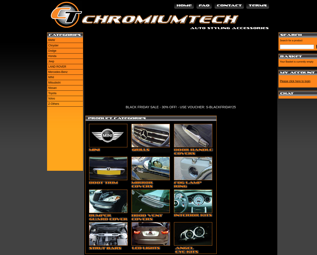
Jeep (51, 61)
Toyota (52, 93)
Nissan (52, 88)
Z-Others (53, 103)
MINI (51, 77)
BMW (51, 40)
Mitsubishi (54, 82)
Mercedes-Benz (58, 72)
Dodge (52, 50)
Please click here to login (295, 81)
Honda (52, 56)
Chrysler (53, 45)
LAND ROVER (57, 66)
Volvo (51, 98)
